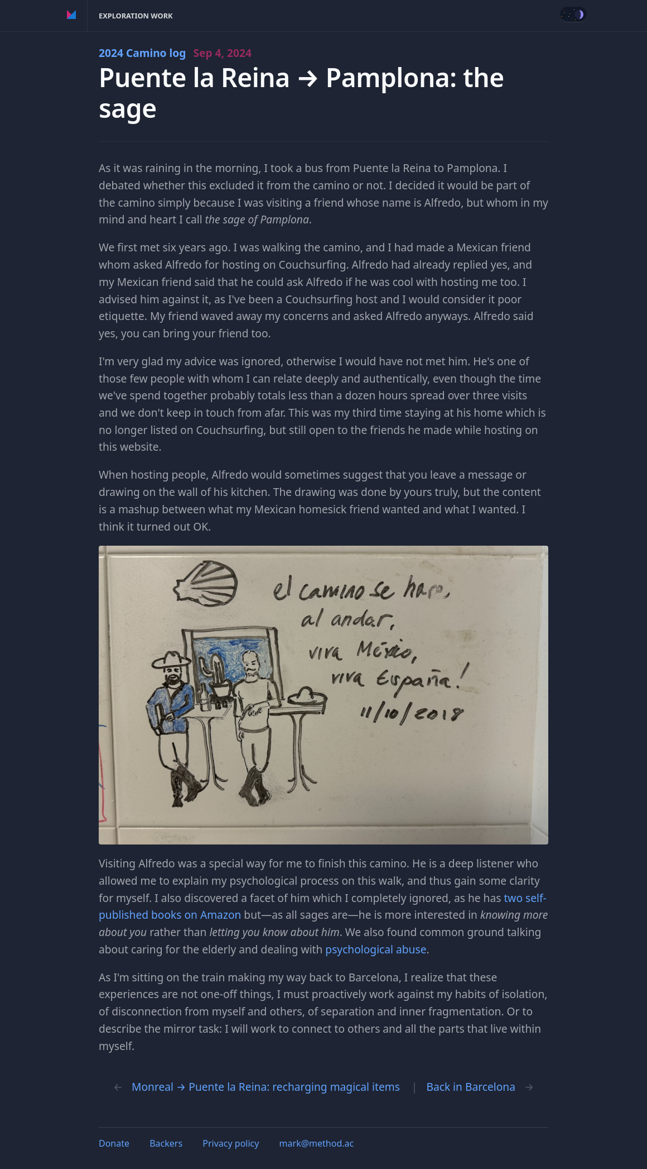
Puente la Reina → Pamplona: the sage (301, 93)
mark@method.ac (316, 1143)
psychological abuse (375, 949)
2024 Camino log (175, 52)
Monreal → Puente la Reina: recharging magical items (266, 1086)
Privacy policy (230, 1143)
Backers (165, 1143)
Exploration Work (136, 16)
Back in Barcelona (470, 1086)
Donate (114, 1143)
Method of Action (72, 15)
